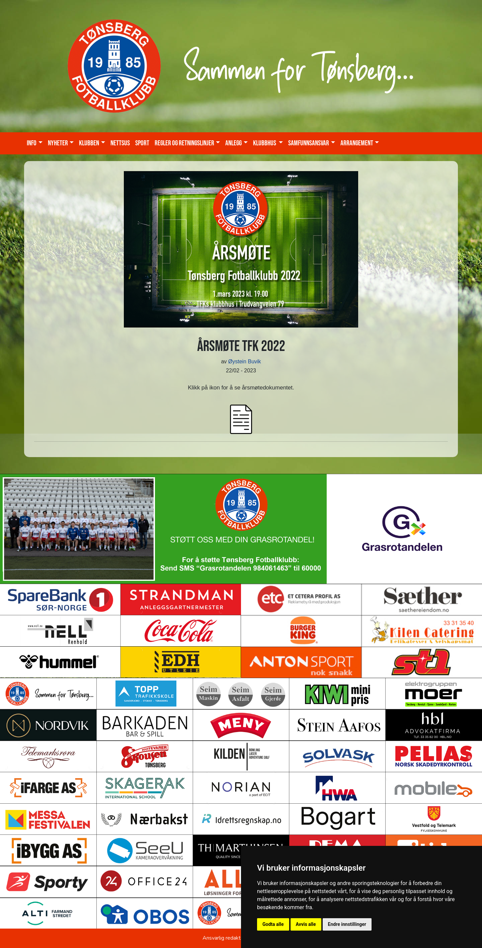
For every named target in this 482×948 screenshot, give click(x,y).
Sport (142, 143)
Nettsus (120, 143)
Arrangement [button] (356, 143)
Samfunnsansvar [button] (308, 143)
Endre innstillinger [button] (347, 924)
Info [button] (31, 143)
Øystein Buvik (244, 361)
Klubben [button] (89, 143)
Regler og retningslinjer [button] (184, 143)
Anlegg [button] (233, 143)
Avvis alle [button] (306, 924)
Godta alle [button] (273, 924)
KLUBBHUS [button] (265, 143)
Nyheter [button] (58, 143)
